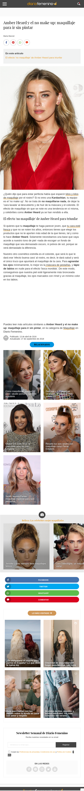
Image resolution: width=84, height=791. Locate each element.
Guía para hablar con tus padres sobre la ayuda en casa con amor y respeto (22, 713)
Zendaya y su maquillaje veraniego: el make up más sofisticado (59, 394)
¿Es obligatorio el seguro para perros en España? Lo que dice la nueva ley (23, 662)
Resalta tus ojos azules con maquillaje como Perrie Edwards (59, 446)
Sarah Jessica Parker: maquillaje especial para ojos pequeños (19, 499)
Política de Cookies (64, 752)
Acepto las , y (41, 752)
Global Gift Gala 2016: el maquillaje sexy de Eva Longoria (17, 446)
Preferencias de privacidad (29, 752)
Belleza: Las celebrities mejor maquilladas (43, 520)
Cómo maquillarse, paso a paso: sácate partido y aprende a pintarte (20, 394)
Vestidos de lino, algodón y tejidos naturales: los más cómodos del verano (59, 713)
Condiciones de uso (47, 752)
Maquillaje (69, 328)
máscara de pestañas (57, 265)
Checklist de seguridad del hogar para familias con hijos (60, 664)
